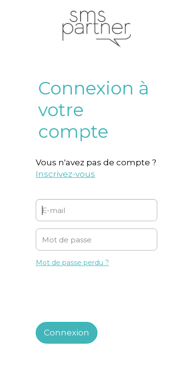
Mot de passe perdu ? (72, 262)
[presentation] (99, 291)
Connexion (66, 332)
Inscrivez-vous (65, 174)
